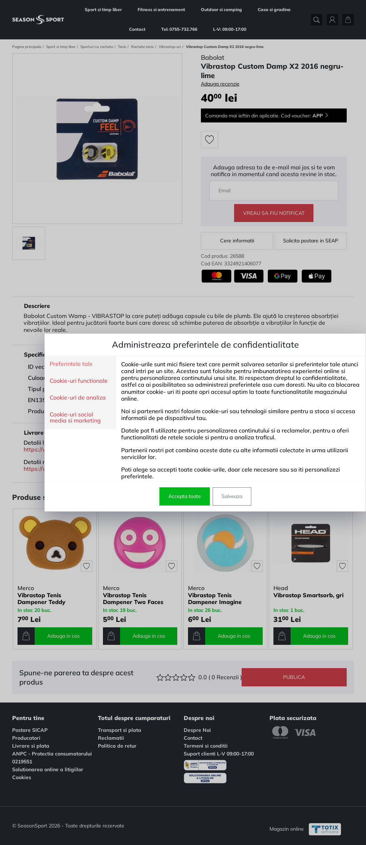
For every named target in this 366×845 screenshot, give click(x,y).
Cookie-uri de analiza (56, 398)
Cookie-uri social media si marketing (53, 417)
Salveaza (209, 496)
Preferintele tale (49, 364)
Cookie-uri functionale (56, 381)
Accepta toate (162, 496)
